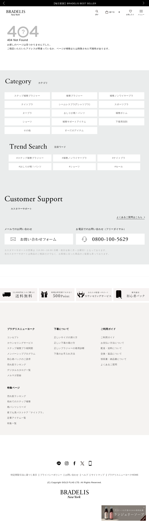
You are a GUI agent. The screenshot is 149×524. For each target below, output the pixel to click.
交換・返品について (111, 353)
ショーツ (27, 121)
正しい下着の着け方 (64, 343)
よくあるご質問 (109, 364)
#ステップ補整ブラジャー (30, 158)
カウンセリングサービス (20, 343)
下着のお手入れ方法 (64, 353)
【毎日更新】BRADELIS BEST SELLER (74, 3)
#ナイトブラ (118, 158)
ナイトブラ (27, 104)
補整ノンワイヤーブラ (121, 95)
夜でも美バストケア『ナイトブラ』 (26, 412)
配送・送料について (111, 348)
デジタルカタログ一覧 (19, 370)
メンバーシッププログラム (21, 353)
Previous (4, 3)
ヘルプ (85, 475)
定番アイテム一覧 (16, 418)
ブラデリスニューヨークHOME (123, 475)
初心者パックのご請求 (19, 359)
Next (144, 3)
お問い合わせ (71, 475)
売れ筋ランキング (16, 364)
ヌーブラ (27, 113)
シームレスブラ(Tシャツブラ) (74, 104)
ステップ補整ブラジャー (27, 95)
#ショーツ (74, 166)
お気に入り (130, 14)
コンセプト (13, 337)
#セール (118, 166)
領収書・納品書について (114, 359)
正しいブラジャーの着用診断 (69, 348)
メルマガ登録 (14, 375)
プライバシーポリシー (51, 475)
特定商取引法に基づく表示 (24, 475)
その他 (27, 130)
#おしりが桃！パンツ (30, 166)
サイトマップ (97, 475)
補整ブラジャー (74, 95)
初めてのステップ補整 (19, 401)
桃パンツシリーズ (16, 407)
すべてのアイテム (74, 130)
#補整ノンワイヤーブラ (74, 158)
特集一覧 (12, 423)
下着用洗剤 (122, 121)
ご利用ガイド (108, 337)
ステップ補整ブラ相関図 (20, 348)
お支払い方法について (112, 343)
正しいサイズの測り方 (65, 337)
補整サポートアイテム (74, 121)
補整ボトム (122, 113)
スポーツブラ (121, 104)
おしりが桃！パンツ (74, 113)
